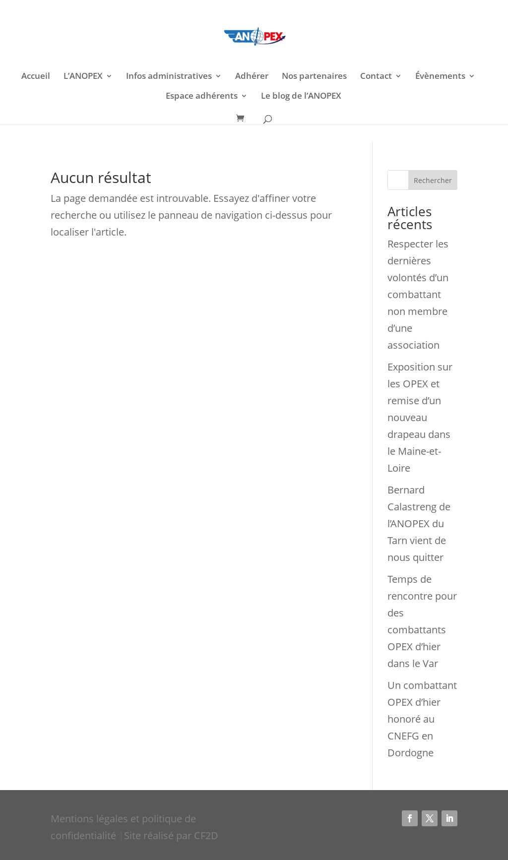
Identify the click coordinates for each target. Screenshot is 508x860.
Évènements (440, 76)
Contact (376, 76)
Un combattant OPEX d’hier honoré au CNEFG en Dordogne (422, 718)
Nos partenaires (314, 76)
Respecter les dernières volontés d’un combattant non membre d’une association (417, 294)
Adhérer (251, 76)
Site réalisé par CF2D (171, 835)
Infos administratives (169, 76)
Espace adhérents (202, 96)
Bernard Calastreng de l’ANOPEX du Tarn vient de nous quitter (418, 523)
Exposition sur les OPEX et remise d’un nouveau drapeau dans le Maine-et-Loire (419, 417)
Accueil (35, 76)
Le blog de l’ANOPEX (301, 96)
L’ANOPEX (83, 76)
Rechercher (433, 180)
